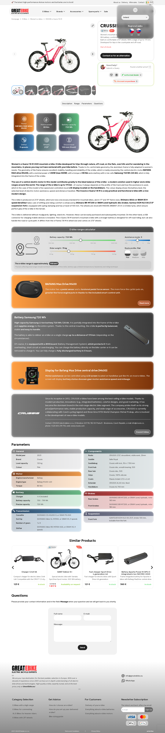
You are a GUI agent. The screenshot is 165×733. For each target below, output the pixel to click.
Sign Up (147, 707)
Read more (144, 299)
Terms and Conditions (72, 730)
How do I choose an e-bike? (61, 703)
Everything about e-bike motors (99, 711)
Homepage (15, 16)
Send (82, 643)
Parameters (87, 100)
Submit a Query (112, 65)
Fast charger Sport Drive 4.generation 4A (100, 569)
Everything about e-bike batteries (99, 707)
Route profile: (131, 244)
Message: (58, 620)
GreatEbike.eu (31, 684)
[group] (29, 563)
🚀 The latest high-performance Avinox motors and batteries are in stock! (42, 2)
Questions (99, 100)
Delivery (124, 2)
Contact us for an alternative (116, 52)
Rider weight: (56, 244)
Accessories (75, 10)
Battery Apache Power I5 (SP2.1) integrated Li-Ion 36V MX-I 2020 (135, 569)
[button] (92, 22)
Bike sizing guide (57, 714)
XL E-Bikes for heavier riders (26, 711)
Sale (106, 10)
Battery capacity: (57, 234)
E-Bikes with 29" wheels (24, 715)
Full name (58, 609)
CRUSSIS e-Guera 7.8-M (53, 16)
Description (66, 100)
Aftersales (133, 2)
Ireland (126, 17)
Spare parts (94, 10)
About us (116, 2)
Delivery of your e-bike (95, 703)
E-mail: (87, 609)
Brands (59, 10)
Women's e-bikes (36, 16)
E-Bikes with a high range (25, 703)
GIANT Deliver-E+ (64, 568)
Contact (141, 2)
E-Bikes (46, 10)
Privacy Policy (95, 730)
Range (76, 100)
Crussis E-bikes (142, 428)
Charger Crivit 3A (29, 568)
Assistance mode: (132, 234)
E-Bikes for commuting (24, 707)
